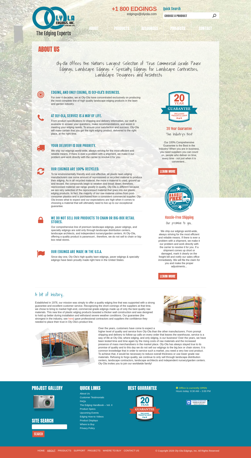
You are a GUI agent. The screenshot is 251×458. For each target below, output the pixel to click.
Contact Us (131, 450)
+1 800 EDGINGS (134, 9)
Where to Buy (87, 424)
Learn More (167, 171)
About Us (85, 393)
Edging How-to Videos (92, 416)
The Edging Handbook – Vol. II (96, 405)
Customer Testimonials (92, 397)
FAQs (83, 401)
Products (121, 28)
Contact (205, 28)
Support (79, 450)
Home (41, 450)
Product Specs (88, 409)
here (70, 318)
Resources (149, 28)
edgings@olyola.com (142, 14)
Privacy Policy (87, 428)
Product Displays (89, 420)
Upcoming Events (89, 412)
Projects (177, 28)
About (94, 28)
